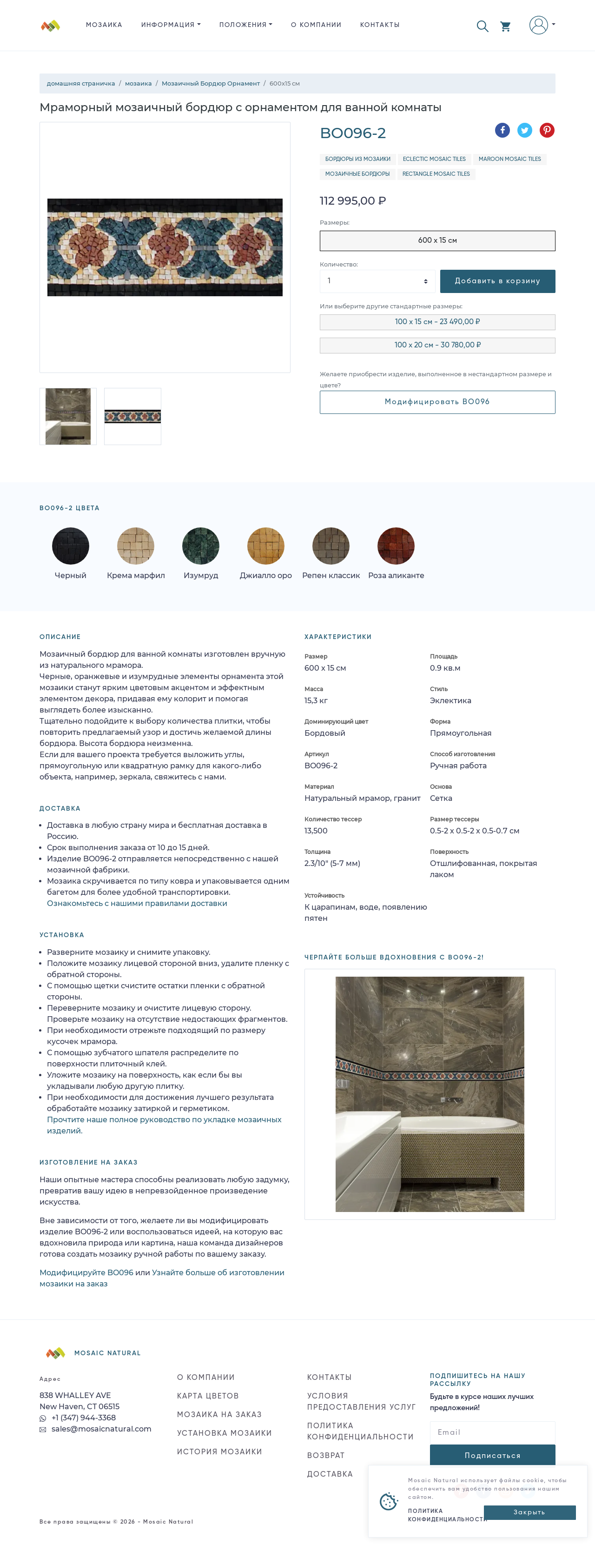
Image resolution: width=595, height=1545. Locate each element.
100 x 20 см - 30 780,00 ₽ (438, 345)
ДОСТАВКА (330, 1474)
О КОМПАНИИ (316, 25)
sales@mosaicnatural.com (96, 1429)
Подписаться (493, 1456)
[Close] (530, 1512)
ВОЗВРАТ (326, 1456)
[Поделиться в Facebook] (502, 130)
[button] (483, 25)
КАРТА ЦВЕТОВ (208, 1396)
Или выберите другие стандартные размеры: (391, 306)
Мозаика (104, 25)
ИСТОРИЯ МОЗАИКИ (220, 1452)
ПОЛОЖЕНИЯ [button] (243, 25)
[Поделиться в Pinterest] (547, 130)
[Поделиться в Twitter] (524, 130)
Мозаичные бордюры (357, 174)
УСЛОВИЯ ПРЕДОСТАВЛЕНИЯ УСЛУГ (361, 1402)
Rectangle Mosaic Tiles (436, 174)
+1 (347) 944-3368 (78, 1417)
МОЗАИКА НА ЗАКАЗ (219, 1415)
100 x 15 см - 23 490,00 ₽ (437, 322)
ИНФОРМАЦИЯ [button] (168, 25)
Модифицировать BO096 (437, 402)
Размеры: (335, 222)
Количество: (339, 264)
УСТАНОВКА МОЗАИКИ (224, 1434)
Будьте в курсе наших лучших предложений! (482, 1402)
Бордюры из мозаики (357, 159)
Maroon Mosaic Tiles (510, 159)
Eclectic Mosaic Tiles (434, 159)
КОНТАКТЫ (380, 25)
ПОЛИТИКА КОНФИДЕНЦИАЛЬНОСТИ (360, 1432)
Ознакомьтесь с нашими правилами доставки (137, 903)
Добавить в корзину (498, 281)
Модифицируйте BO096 (86, 1272)
